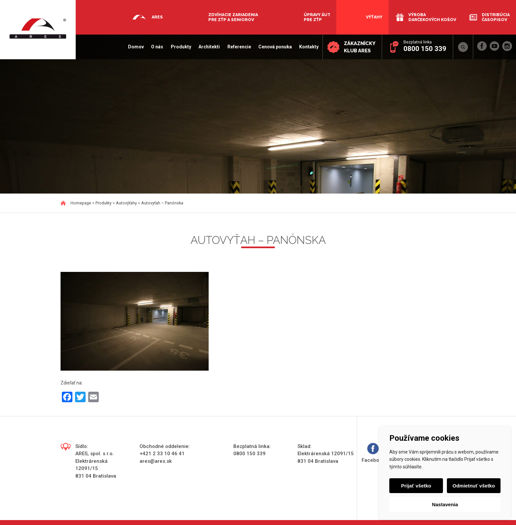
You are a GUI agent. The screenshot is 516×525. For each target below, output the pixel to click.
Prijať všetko (416, 485)
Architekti (208, 46)
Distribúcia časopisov (496, 17)
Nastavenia (445, 504)
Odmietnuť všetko (473, 485)
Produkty (180, 46)
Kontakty (308, 46)
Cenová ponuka (274, 46)
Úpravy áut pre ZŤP (317, 17)
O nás (157, 46)
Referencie (238, 46)
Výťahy (374, 16)
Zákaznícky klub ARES (359, 47)
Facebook (373, 453)
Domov (135, 46)
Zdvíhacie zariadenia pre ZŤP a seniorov (233, 17)
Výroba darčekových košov (432, 17)
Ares (157, 16)
